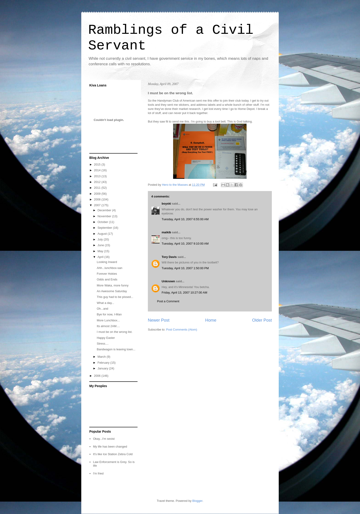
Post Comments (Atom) (181, 329)
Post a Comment (168, 301)
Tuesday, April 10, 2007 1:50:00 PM (185, 268)
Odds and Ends (107, 279)
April (101, 257)
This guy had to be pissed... (115, 297)
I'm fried (98, 473)
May (101, 251)
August (103, 233)
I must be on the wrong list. (114, 332)
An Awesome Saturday (112, 291)
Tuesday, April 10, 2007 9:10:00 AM (185, 243)
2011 (97, 187)
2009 (97, 193)
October (103, 222)
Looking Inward (107, 262)
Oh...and (102, 308)
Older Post (262, 320)
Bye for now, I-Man (109, 314)
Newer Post (158, 320)
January (103, 368)
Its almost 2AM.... (108, 326)
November (105, 216)
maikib (166, 232)
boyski (166, 203)
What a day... (105, 303)
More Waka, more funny (112, 285)
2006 (97, 375)
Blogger (197, 501)
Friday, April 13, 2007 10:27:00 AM (184, 292)
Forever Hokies (107, 273)
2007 (97, 205)
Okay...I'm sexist (104, 438)
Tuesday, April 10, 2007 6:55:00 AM (185, 219)
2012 (97, 182)
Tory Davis (169, 257)
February (104, 362)
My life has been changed (110, 446)
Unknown (168, 281)
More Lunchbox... (108, 320)
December (105, 210)
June (101, 245)
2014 (97, 170)
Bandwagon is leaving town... (116, 349)
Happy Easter (106, 338)
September (105, 227)
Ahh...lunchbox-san (109, 268)
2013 (97, 176)
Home (211, 320)
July (101, 239)
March (102, 356)
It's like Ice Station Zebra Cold (112, 454)
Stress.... (102, 343)
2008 (97, 199)
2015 (97, 164)
